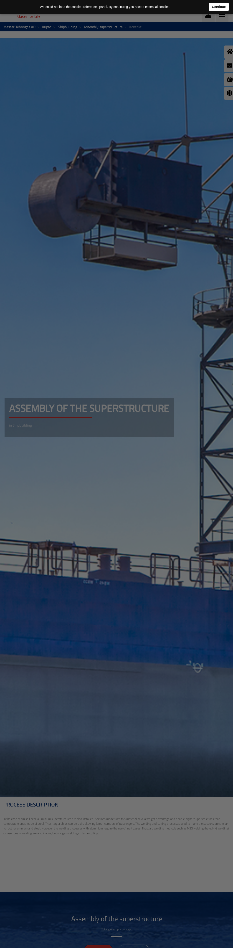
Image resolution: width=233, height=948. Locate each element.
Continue (219, 7)
